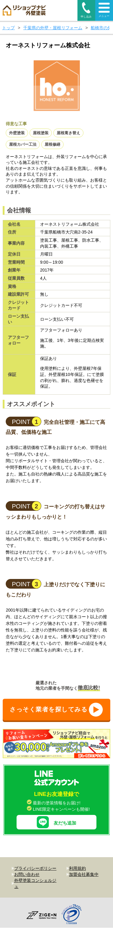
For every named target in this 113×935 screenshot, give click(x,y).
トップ (8, 27)
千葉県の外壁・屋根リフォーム (52, 27)
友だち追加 (56, 810)
